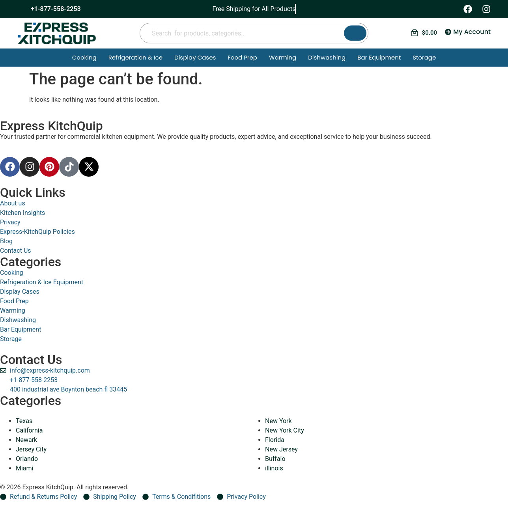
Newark (26, 440)
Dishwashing (327, 57)
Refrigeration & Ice (135, 57)
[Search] (355, 33)
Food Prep (242, 57)
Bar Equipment (379, 57)
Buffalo (275, 459)
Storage (424, 57)
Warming (282, 57)
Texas (24, 421)
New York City (284, 430)
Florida (274, 440)
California (29, 430)
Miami (24, 468)
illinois (274, 468)
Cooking (84, 57)
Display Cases (195, 57)
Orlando (27, 459)
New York (278, 421)
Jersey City (31, 449)
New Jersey (281, 449)
